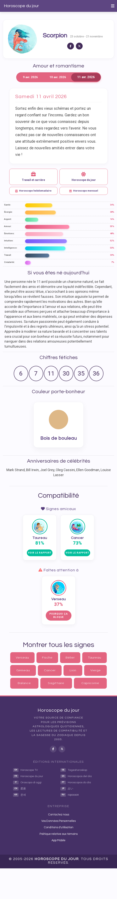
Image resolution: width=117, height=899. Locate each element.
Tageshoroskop (73, 770)
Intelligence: (10, 248)
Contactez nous (58, 814)
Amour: (7, 226)
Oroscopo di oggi (27, 782)
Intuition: (8, 240)
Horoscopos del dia (76, 776)
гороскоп (69, 795)
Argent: (8, 219)
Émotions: (9, 233)
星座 (19, 788)
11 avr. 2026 (85, 77)
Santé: (7, 205)
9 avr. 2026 (30, 77)
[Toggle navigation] (113, 6)
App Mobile (58, 840)
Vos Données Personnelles (58, 821)
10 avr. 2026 (57, 77)
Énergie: (8, 212)
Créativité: (9, 262)
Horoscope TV (25, 770)
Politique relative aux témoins (59, 834)
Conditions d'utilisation (58, 827)
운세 (19, 795)
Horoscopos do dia (75, 782)
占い (66, 788)
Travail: (7, 255)
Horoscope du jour (21, 6)
